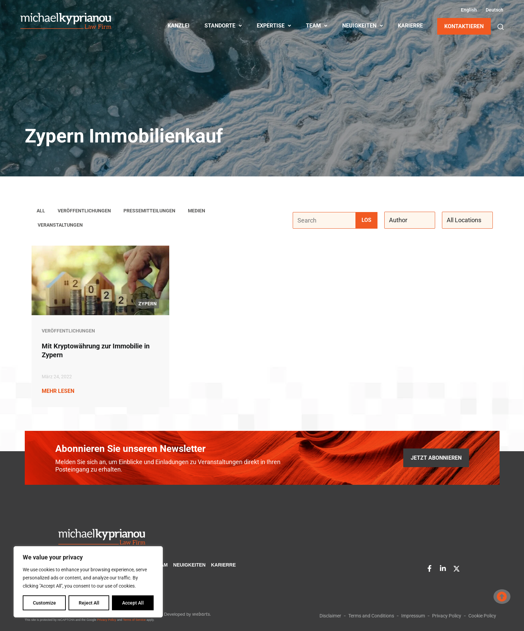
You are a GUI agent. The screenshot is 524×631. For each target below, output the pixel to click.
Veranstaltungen (60, 225)
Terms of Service (134, 620)
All (41, 211)
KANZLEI (179, 25)
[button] (501, 27)
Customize (44, 603)
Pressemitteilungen (149, 211)
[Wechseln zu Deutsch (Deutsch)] (493, 9)
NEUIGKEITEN (362, 25)
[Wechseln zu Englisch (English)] (468, 9)
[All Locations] (467, 220)
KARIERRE (410, 25)
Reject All (89, 603)
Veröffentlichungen (84, 211)
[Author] (409, 220)
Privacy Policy (106, 620)
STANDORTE (223, 25)
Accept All (133, 603)
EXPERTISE (274, 25)
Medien (196, 211)
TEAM (316, 25)
